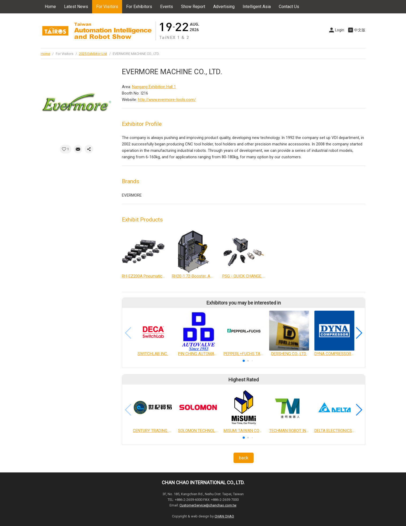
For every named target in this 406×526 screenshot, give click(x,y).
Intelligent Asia (257, 6)
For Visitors (107, 6)
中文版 (359, 30)
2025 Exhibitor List (93, 54)
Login (339, 30)
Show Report (193, 6)
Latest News (76, 6)
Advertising (224, 6)
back (243, 457)
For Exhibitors (139, 6)
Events (166, 6)
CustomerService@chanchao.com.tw (207, 505)
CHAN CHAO (224, 516)
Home (50, 6)
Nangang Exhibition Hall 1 (154, 86)
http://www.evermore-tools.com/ (167, 99)
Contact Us (289, 6)
